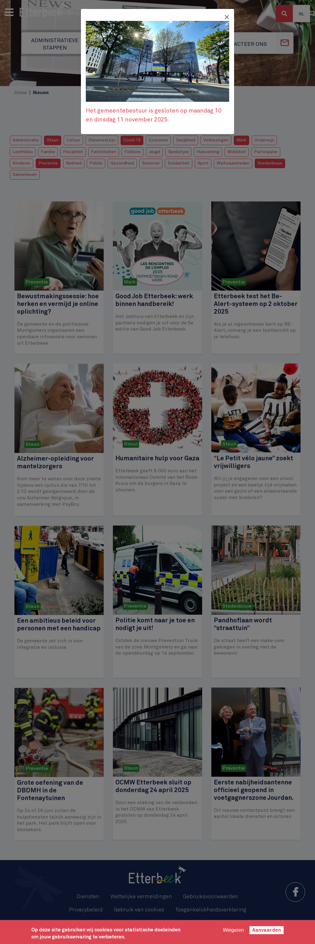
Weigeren (233, 930)
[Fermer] (226, 17)
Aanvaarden (266, 930)
